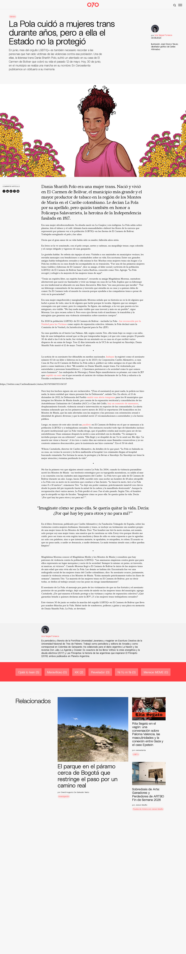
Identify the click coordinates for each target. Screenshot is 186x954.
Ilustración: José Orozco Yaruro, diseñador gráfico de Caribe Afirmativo (164, 47)
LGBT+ (136, 754)
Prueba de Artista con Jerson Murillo (148, 809)
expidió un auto (54, 375)
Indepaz (110, 356)
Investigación (64, 796)
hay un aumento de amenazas (123, 403)
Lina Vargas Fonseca (163, 35)
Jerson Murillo (141, 805)
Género (13, 16)
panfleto (86, 424)
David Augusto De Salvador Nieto (75, 792)
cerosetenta (141, 750)
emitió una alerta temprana (101, 397)
